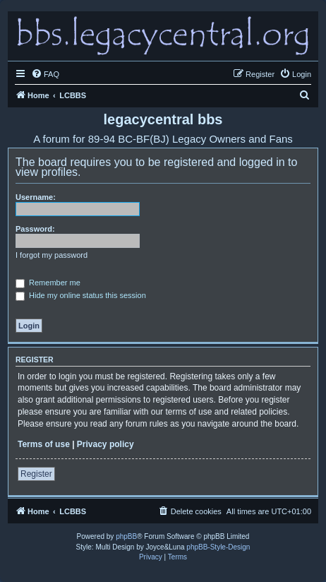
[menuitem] (45, 74)
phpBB (126, 536)
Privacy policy (105, 444)
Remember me (48, 282)
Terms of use (44, 444)
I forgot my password (51, 255)
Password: (35, 229)
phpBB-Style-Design (218, 547)
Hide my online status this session (81, 295)
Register (36, 474)
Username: (36, 197)
